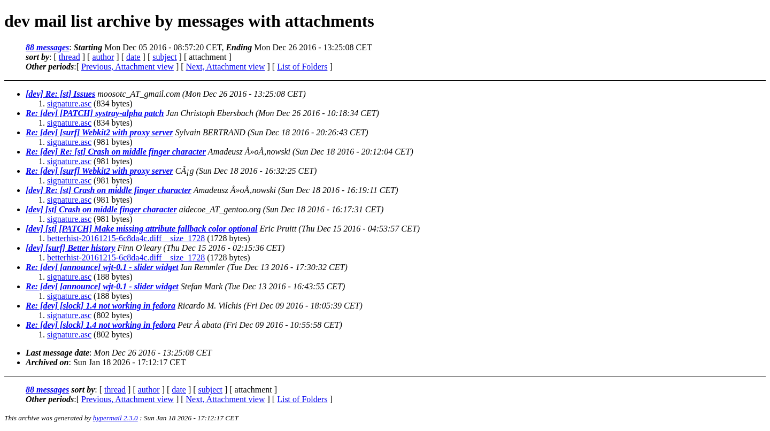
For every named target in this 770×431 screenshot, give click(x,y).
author (103, 56)
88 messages (47, 47)
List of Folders (302, 66)
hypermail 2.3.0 (115, 418)
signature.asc (69, 103)
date (133, 56)
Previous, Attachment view (127, 66)
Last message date (57, 352)
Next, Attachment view (225, 66)
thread (69, 56)
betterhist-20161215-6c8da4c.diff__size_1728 (126, 238)
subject (164, 56)
